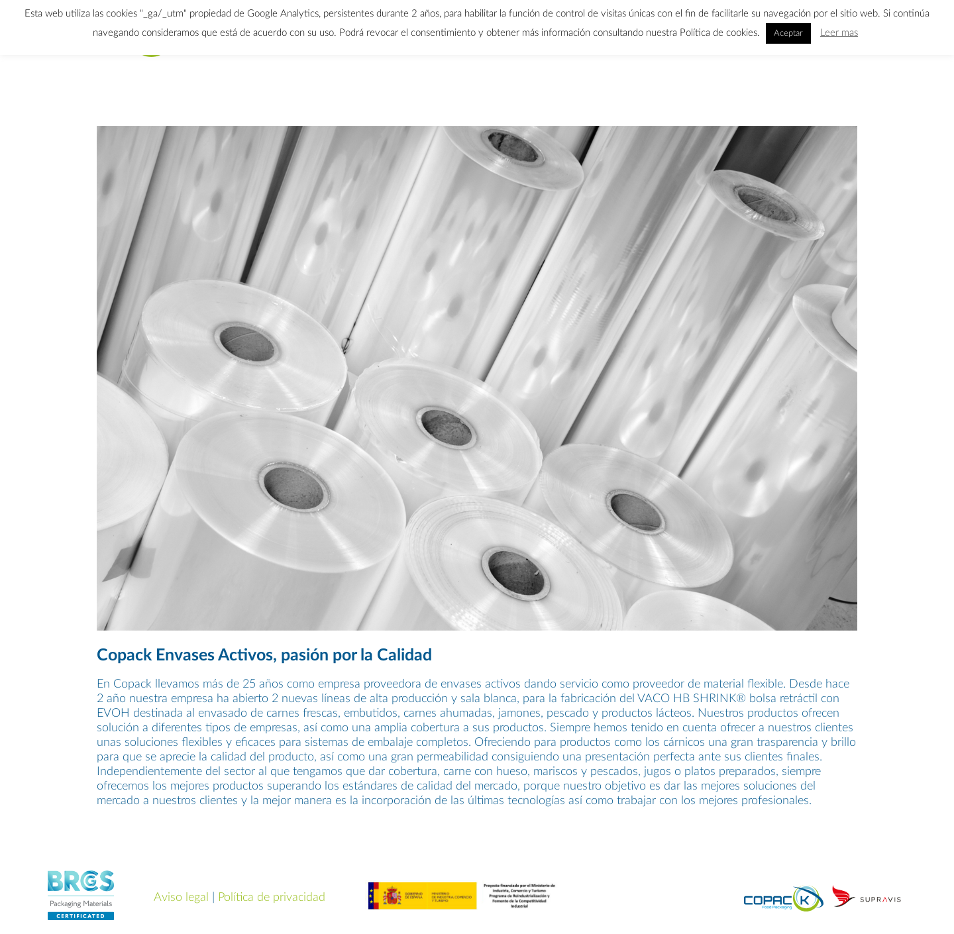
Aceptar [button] (788, 33)
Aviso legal (181, 898)
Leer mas (839, 33)
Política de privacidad (271, 898)
